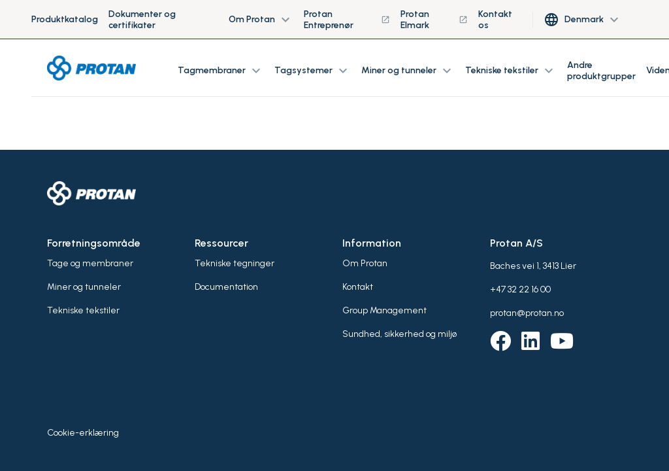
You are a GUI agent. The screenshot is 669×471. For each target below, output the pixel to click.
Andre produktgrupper (601, 71)
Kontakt (357, 286)
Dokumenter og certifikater (142, 20)
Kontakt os (495, 20)
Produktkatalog (64, 19)
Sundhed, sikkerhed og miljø (399, 334)
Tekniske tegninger (234, 263)
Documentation (226, 286)
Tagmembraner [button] (221, 70)
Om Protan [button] (261, 19)
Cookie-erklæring (83, 432)
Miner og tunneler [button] (408, 70)
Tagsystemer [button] (312, 70)
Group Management (384, 310)
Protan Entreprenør (347, 20)
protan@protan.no (527, 313)
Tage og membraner (90, 263)
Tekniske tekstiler (83, 310)
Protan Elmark (434, 20)
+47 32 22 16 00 (520, 289)
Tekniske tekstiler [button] (511, 70)
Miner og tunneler (84, 286)
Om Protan (364, 263)
